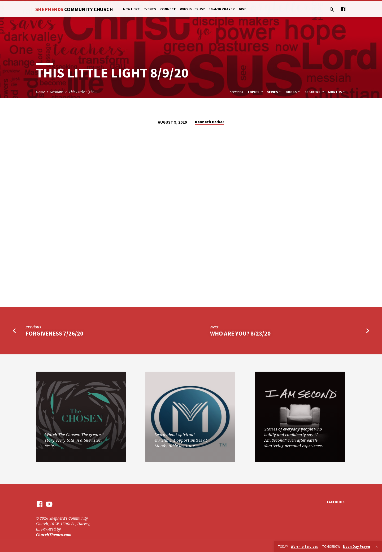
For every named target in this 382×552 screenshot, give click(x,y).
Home (40, 92)
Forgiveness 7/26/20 (54, 333)
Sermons (56, 92)
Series (274, 92)
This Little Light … (83, 92)
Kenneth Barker (209, 121)
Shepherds (74, 9)
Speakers (315, 92)
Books (293, 92)
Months (337, 92)
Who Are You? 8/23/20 (240, 333)
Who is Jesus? (192, 9)
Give (242, 9)
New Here (131, 9)
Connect (168, 9)
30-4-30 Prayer (222, 9)
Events (150, 9)
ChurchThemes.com (53, 534)
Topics (256, 92)
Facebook (336, 502)
